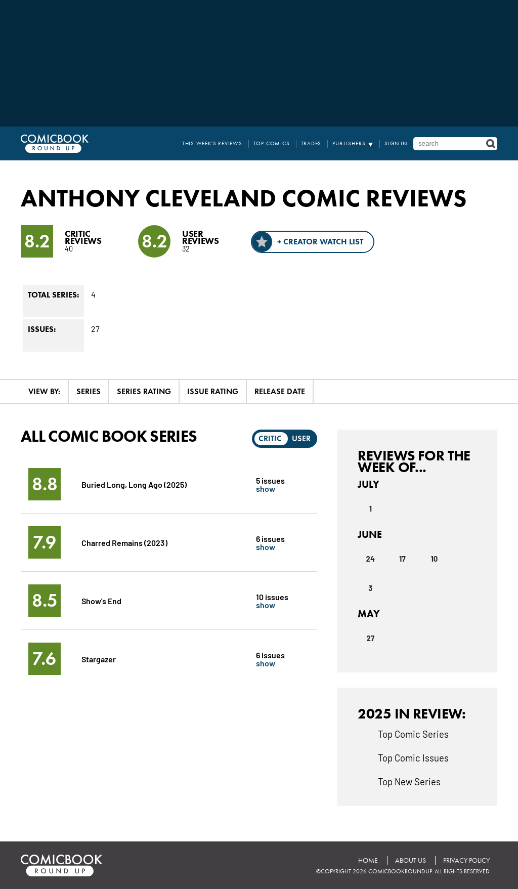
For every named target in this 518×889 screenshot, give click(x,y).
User (301, 438)
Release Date (279, 391)
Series (88, 391)
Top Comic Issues (413, 757)
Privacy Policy (466, 860)
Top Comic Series (413, 734)
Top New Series (409, 781)
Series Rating (144, 391)
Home (368, 860)
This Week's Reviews (212, 143)
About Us (410, 860)
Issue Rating (212, 391)
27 (370, 638)
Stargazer (98, 658)
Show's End (101, 600)
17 (402, 558)
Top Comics (271, 143)
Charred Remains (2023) (124, 542)
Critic (270, 438)
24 (370, 558)
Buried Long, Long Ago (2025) (134, 484)
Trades (311, 143)
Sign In (395, 143)
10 (434, 558)
